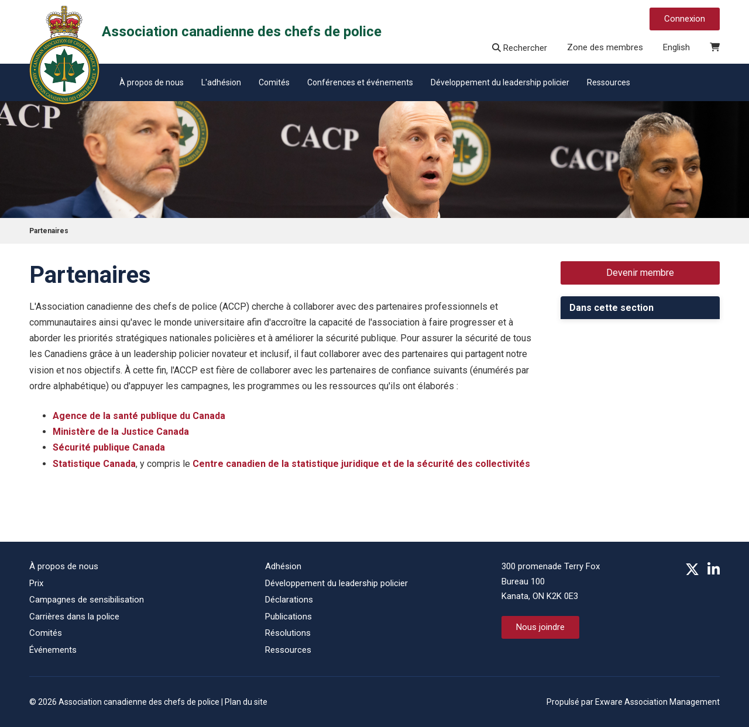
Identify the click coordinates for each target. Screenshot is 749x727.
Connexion (684, 18)
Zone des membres (605, 47)
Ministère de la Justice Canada (121, 431)
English (676, 47)
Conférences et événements (360, 82)
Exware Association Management (657, 702)
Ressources (608, 82)
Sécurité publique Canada (109, 447)
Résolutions (288, 633)
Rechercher (519, 48)
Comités (274, 82)
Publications (288, 616)
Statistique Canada (94, 463)
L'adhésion (221, 82)
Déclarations (289, 599)
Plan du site (246, 702)
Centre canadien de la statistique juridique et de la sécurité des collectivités (361, 463)
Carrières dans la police (74, 616)
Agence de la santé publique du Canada (139, 415)
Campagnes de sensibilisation (86, 599)
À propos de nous (151, 82)
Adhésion (283, 566)
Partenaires (48, 231)
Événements (53, 650)
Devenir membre (640, 272)
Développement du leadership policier (500, 82)
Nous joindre (540, 627)
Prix (36, 583)
